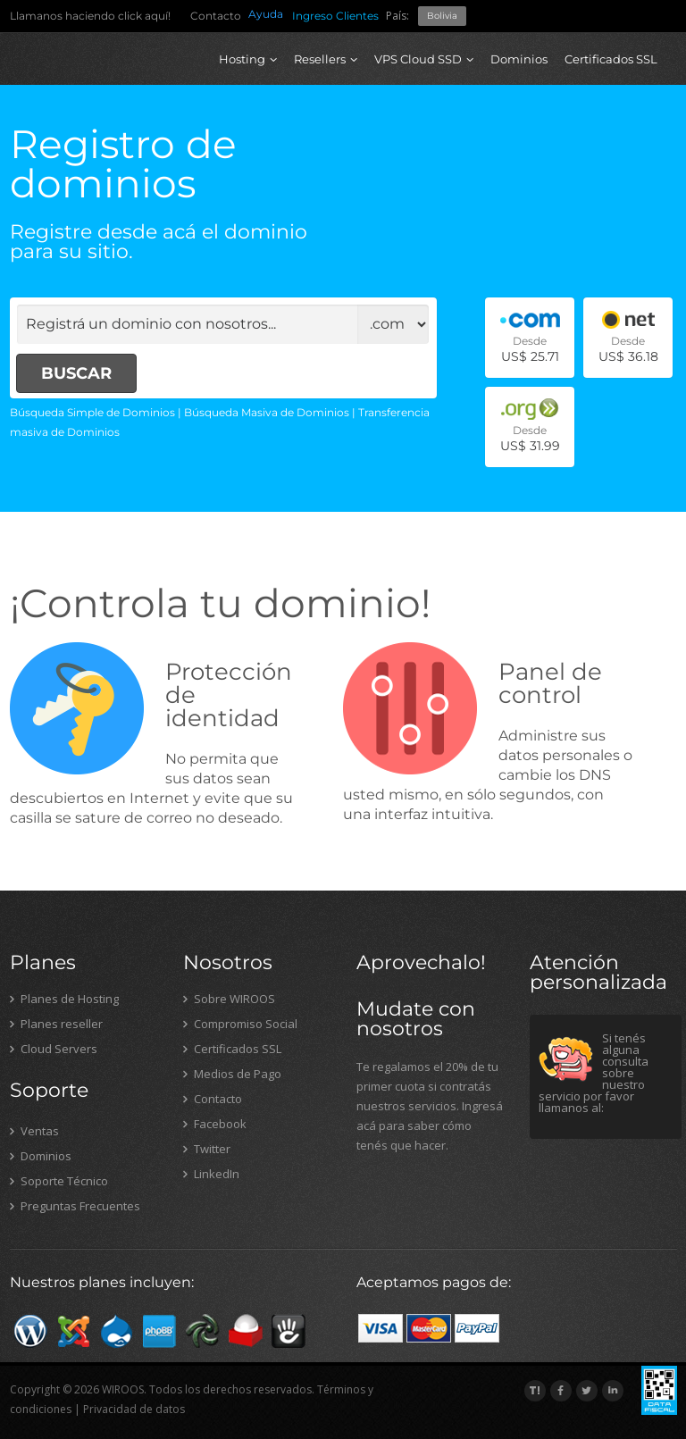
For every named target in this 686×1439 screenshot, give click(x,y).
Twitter (206, 1149)
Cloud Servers (53, 1049)
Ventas (34, 1131)
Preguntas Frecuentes (75, 1206)
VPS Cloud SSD (423, 59)
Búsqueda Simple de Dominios (92, 412)
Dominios (519, 59)
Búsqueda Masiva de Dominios (266, 412)
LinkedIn (211, 1174)
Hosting (248, 59)
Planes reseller (56, 1024)
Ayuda (265, 14)
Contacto (215, 15)
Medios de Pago (232, 1074)
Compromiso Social (240, 1024)
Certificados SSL (611, 59)
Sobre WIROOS (229, 999)
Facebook (215, 1124)
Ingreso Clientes (335, 15)
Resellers (325, 59)
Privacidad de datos (134, 1409)
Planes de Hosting (64, 999)
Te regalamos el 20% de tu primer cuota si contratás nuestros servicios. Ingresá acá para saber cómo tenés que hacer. (429, 1105)
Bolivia (442, 15)
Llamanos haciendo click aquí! (90, 15)
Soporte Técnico (59, 1181)
